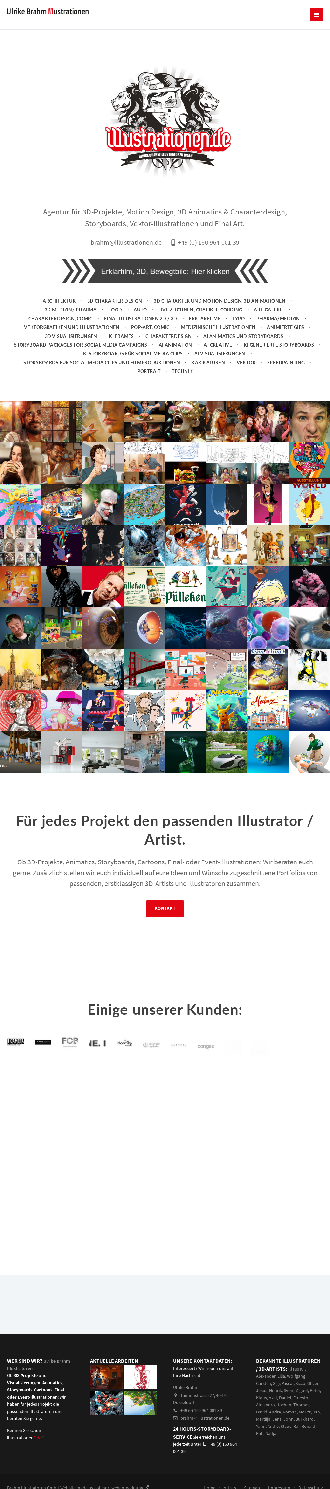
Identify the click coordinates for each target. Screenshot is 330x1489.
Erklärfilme (205, 318)
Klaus (261, 1397)
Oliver (312, 1383)
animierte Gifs (285, 327)
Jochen (284, 1405)
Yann (261, 1426)
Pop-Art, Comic (150, 327)
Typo (238, 318)
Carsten (263, 1383)
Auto (140, 309)
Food (115, 309)
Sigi (276, 1383)
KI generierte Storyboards (279, 345)
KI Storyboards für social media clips (133, 353)
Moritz (305, 1412)
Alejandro (265, 1405)
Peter (315, 1390)
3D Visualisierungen (71, 336)
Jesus (261, 1390)
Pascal (288, 1383)
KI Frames (121, 336)
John (288, 1419)
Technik (182, 371)
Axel (273, 1397)
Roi (296, 1426)
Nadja (270, 1433)
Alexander (265, 1376)
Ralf (259, 1433)
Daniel (285, 1397)
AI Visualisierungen (219, 353)
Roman (290, 1412)
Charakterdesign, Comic (60, 318)
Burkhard (305, 1419)
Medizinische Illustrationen (218, 327)
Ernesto (300, 1397)
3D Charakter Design (114, 301)
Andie (273, 1426)
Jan (316, 1412)
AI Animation (175, 345)
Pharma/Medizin (278, 318)
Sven (288, 1390)
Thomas (301, 1405)
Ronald (308, 1426)
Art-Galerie (269, 309)
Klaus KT (296, 1369)
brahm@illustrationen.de (201, 1418)
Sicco (300, 1383)
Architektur (59, 301)
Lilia (281, 1376)
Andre (275, 1412)
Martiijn (263, 1419)
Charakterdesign (168, 336)
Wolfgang (296, 1376)
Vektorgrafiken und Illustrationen (71, 327)
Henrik (275, 1390)
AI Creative (218, 345)
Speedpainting (286, 362)
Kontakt (165, 910)
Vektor (246, 362)
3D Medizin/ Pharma (71, 309)
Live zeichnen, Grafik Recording (200, 309)
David (261, 1412)
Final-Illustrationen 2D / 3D (140, 318)
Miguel (301, 1390)
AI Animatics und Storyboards (243, 336)
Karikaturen (208, 362)
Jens (277, 1419)
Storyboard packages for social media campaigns (80, 345)
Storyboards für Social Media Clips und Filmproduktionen (101, 362)
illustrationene (24, 1438)
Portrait (148, 371)
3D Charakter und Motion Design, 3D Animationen (219, 301)
